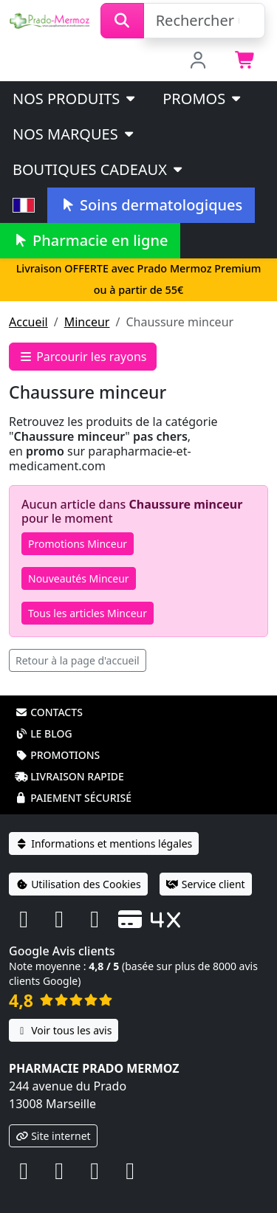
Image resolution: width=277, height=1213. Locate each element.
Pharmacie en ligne (90, 240)
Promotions (57, 755)
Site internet (53, 1136)
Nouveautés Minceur (78, 578)
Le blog (43, 733)
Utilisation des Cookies (78, 884)
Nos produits (75, 99)
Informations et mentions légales (104, 843)
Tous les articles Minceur (87, 613)
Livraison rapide (69, 776)
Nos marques (74, 134)
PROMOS (203, 99)
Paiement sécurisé (73, 798)
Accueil (28, 322)
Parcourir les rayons (82, 356)
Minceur (87, 322)
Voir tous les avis (64, 1030)
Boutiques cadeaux (99, 169)
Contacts (49, 712)
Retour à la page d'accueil (78, 660)
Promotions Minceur (77, 544)
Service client (205, 884)
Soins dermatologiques (151, 205)
